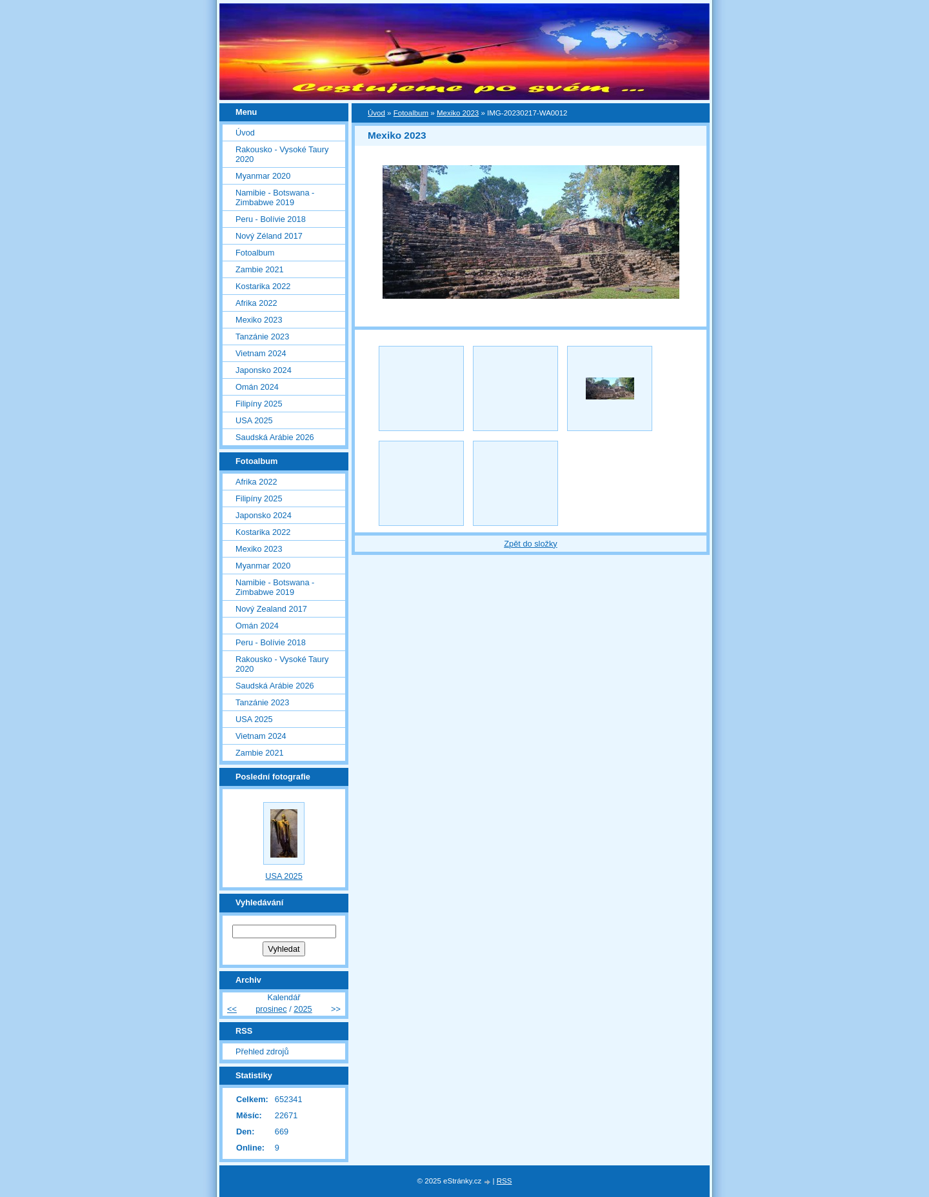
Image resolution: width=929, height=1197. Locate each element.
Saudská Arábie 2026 (274, 437)
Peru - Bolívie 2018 (270, 219)
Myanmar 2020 (262, 176)
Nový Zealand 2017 (271, 609)
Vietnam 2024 (260, 353)
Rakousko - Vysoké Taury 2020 (281, 154)
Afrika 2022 (256, 303)
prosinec (270, 1009)
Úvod (376, 113)
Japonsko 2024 (263, 370)
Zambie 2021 (259, 269)
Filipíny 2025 (259, 403)
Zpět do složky (530, 543)
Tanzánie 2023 (262, 336)
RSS (504, 1181)
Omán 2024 (257, 387)
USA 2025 (254, 420)
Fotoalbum (411, 113)
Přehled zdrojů (262, 1051)
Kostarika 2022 (262, 286)
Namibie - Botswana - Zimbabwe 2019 (274, 197)
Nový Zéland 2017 (269, 236)
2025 (303, 1009)
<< (232, 1009)
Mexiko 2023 (458, 113)
